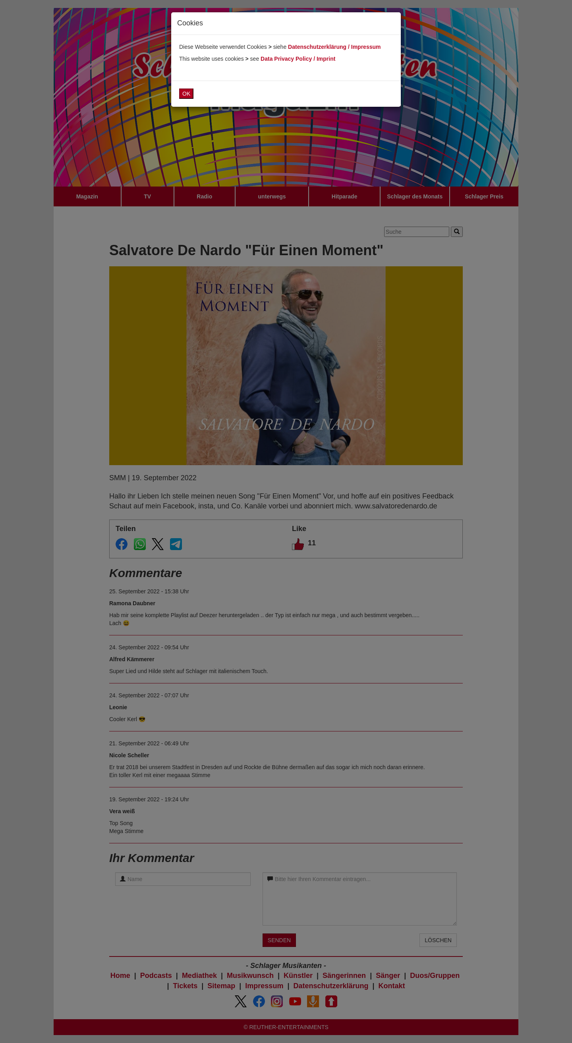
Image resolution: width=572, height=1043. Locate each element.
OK (186, 93)
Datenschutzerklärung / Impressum (334, 47)
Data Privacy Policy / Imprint (298, 59)
